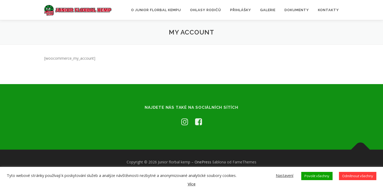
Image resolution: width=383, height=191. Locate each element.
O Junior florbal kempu (156, 10)
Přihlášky (240, 10)
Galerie (268, 10)
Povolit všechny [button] (316, 175)
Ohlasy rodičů (205, 10)
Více (192, 183)
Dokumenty (297, 10)
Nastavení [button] (284, 175)
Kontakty (328, 10)
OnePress (203, 161)
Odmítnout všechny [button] (357, 175)
